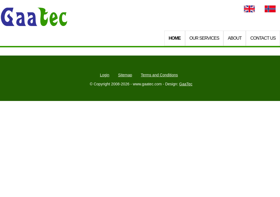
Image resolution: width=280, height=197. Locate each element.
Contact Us (263, 38)
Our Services (204, 38)
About (234, 38)
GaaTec (185, 84)
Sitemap (125, 75)
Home (175, 38)
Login (104, 75)
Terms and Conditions (159, 75)
